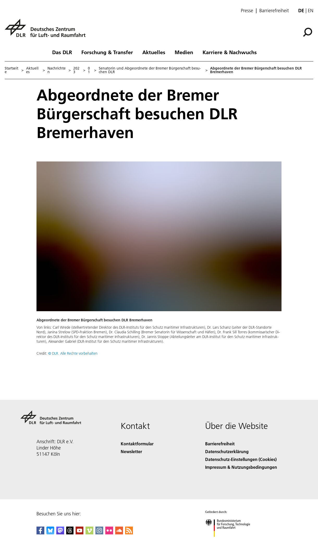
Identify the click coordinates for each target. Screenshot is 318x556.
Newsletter (131, 451)
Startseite (11, 70)
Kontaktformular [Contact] (137, 443)
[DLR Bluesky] (50, 533)
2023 (76, 70)
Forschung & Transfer (107, 52)
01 (89, 70)
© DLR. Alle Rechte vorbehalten (72, 353)
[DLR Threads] (70, 533)
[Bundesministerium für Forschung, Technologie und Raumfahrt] (230, 541)
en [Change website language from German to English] (310, 11)
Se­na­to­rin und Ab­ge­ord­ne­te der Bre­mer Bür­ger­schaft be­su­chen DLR (150, 70)
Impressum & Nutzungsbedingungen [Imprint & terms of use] (241, 467)
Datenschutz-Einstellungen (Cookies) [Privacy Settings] (241, 459)
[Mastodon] (60, 533)
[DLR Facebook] (40, 533)
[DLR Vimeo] (89, 533)
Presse (247, 11)
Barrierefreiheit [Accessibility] (220, 443)
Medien (184, 52)
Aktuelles (153, 52)
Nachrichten (56, 70)
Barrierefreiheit (274, 11)
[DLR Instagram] (99, 533)
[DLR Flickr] (109, 533)
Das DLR (62, 52)
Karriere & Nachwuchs (230, 52)
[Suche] (307, 32)
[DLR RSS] (129, 533)
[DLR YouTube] (79, 533)
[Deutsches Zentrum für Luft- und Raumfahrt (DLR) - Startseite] (47, 31)
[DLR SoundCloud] (119, 533)
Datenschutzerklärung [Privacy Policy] (227, 451)
